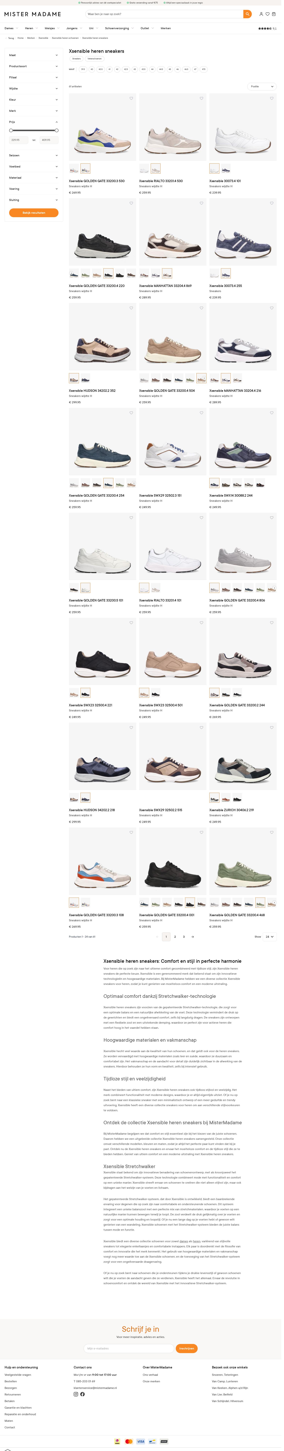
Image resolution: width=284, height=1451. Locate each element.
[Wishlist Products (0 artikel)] (267, 14)
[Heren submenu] (36, 28)
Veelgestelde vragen (18, 1374)
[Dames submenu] (16, 28)
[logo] (33, 14)
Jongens (71, 28)
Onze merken (151, 1381)
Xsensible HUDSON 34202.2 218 (92, 810)
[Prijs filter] (34, 122)
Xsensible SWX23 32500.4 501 (161, 705)
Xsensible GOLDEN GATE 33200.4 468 (237, 915)
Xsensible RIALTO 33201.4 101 (160, 600)
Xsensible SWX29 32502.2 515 (160, 810)
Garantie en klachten (18, 1407)
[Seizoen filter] (34, 155)
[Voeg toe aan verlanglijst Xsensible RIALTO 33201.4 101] (201, 517)
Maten (9, 1421)
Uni (91, 28)
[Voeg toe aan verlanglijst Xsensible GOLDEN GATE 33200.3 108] (131, 832)
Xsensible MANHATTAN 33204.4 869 (165, 286)
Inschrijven (186, 1349)
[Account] (261, 14)
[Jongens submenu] (80, 28)
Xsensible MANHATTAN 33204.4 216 (235, 391)
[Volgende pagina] (192, 936)
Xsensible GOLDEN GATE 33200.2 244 (237, 705)
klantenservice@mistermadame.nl (95, 1388)
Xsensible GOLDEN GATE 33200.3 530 (97, 181)
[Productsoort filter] (34, 66)
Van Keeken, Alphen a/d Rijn (230, 1388)
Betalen (10, 1401)
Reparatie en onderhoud (20, 1414)
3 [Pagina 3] (184, 936)
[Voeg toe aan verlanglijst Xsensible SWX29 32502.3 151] (201, 412)
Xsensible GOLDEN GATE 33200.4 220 (97, 286)
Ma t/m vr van (95, 1375)
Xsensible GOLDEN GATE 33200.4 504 (167, 391)
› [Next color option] (204, 378)
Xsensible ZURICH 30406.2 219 (231, 810)
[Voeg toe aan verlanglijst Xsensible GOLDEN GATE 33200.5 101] (131, 517)
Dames (9, 28)
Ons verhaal (150, 1374)
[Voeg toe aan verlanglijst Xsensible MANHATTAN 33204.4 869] (201, 203)
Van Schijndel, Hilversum (227, 1401)
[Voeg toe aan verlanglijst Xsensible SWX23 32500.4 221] (131, 622)
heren (196, 1241)
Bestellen (11, 1381)
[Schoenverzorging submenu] (132, 28)
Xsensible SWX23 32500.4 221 (90, 705)
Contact (10, 1427)
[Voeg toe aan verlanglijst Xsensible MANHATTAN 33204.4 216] (271, 307)
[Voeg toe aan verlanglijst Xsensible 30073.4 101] (271, 98)
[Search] (247, 14)
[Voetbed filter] (34, 167)
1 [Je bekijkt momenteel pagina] (166, 936)
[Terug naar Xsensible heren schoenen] (9, 38)
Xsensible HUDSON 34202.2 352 (92, 391)
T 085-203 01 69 (84, 1381)
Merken (166, 28)
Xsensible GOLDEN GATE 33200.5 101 (96, 600)
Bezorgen (11, 1388)
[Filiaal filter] (34, 77)
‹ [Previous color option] (71, 273)
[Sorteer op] (262, 86)
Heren (29, 28)
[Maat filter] (34, 55)
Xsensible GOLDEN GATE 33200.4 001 (166, 915)
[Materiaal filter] (34, 178)
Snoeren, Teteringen (225, 1374)
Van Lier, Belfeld (222, 1394)
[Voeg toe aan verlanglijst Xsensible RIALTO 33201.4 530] (201, 98)
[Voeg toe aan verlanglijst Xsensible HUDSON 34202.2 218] (131, 727)
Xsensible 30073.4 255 (225, 286)
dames (184, 1241)
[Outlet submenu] (152, 28)
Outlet (145, 28)
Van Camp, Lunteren (225, 1381)
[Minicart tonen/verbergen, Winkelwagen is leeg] (274, 14)
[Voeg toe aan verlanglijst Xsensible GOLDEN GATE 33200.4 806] (271, 517)
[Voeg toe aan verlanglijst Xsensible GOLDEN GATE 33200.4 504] (201, 307)
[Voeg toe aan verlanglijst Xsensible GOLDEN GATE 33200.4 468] (271, 832)
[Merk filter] (34, 111)
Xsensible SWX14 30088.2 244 (231, 496)
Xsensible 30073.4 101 (225, 181)
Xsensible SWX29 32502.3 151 (160, 496)
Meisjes (50, 28)
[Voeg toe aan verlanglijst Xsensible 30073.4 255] (271, 203)
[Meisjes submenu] (58, 28)
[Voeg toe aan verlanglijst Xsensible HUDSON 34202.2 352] (131, 307)
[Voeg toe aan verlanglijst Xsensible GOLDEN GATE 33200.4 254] (131, 412)
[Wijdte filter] (34, 89)
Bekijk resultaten (34, 213)
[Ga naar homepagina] (21, 38)
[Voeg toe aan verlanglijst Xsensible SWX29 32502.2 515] (201, 727)
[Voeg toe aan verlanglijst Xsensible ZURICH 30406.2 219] (271, 727)
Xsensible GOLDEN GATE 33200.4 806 (237, 600)
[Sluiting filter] (34, 200)
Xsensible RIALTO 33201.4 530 (161, 181)
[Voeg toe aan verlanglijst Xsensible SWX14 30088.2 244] (271, 412)
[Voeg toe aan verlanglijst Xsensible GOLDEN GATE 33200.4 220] (131, 203)
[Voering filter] (34, 189)
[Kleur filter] (34, 100)
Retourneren (13, 1394)
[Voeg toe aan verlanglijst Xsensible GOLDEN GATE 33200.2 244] (271, 622)
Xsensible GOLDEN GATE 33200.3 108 (96, 915)
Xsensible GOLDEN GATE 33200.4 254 (96, 496)
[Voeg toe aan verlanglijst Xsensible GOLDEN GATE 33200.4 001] (201, 832)
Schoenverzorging (117, 28)
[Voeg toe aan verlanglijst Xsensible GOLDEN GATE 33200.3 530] (131, 98)
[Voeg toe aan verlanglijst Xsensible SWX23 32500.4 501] (201, 622)
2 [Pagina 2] (175, 936)
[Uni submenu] (96, 28)
